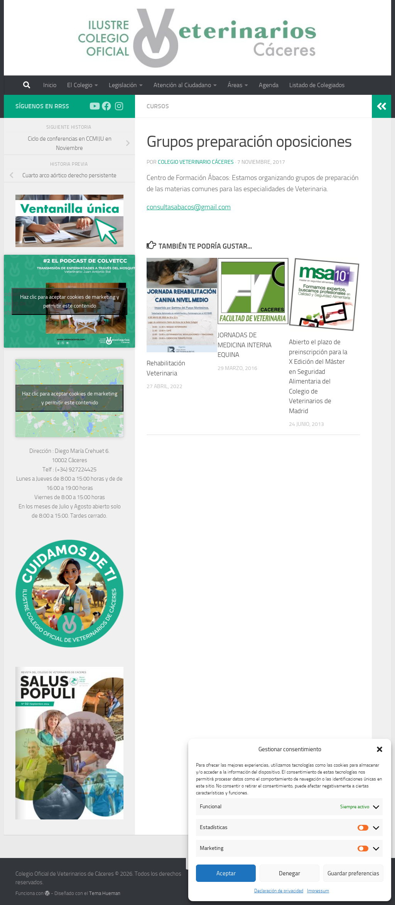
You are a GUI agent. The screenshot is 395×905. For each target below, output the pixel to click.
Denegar (289, 873)
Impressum (318, 890)
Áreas (235, 85)
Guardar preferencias (353, 873)
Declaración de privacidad (278, 890)
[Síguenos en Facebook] (106, 106)
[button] (379, 749)
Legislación (123, 85)
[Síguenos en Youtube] (94, 106)
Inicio (49, 85)
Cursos (158, 106)
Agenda (269, 85)
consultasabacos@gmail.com (189, 207)
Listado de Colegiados (316, 85)
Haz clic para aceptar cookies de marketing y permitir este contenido (69, 301)
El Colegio (79, 85)
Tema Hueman (104, 893)
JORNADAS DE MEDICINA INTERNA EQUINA (245, 344)
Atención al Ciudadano (182, 85)
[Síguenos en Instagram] (118, 106)
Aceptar (226, 873)
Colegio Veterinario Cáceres (196, 162)
